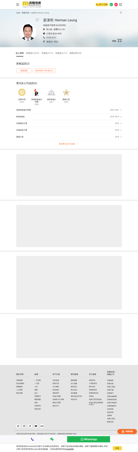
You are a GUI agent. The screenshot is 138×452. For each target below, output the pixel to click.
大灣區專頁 (93, 383)
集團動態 (19, 387)
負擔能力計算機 (58, 399)
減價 (36, 390)
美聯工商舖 (111, 387)
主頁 (18, 13)
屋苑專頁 (92, 380)
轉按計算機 (57, 402)
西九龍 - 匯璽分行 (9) (55, 29)
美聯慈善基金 (93, 393)
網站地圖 (19, 393)
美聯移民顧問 (112, 399)
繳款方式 (56, 406)
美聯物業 (110, 380)
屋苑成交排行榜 (76, 396)
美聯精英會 (93, 390)
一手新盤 (37, 380)
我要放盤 (127, 431)
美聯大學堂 (111, 419)
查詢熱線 (56, 390)
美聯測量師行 (112, 406)
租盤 (36, 402)
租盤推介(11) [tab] (61, 53)
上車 (36, 387)
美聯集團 (19, 380)
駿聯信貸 (110, 422)
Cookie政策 (69, 449)
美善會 (91, 396)
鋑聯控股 (110, 383)
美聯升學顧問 (112, 403)
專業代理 (25, 13)
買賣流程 (37, 409)
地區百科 (74, 399)
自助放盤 (56, 380)
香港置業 (110, 409)
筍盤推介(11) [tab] (47, 53)
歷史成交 (74, 390)
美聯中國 (110, 390)
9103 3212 (51, 37)
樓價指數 (74, 380)
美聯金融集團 (112, 396)
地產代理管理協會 (95, 399)
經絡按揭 (110, 412)
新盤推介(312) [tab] (32, 53)
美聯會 (109, 415)
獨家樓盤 (37, 399)
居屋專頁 (37, 406)
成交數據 (74, 393)
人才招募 (19, 390)
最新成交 (74, 387)
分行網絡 (56, 387)
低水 (36, 393)
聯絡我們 (56, 393)
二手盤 (36, 383)
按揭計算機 (57, 396)
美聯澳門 (110, 393)
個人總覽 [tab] (20, 53)
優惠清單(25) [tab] (75, 53)
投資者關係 (20, 383)
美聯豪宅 (37, 396)
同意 (117, 448)
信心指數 (74, 383)
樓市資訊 (92, 387)
